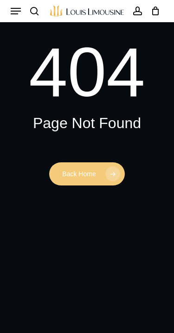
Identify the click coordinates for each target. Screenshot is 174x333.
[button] (16, 11)
